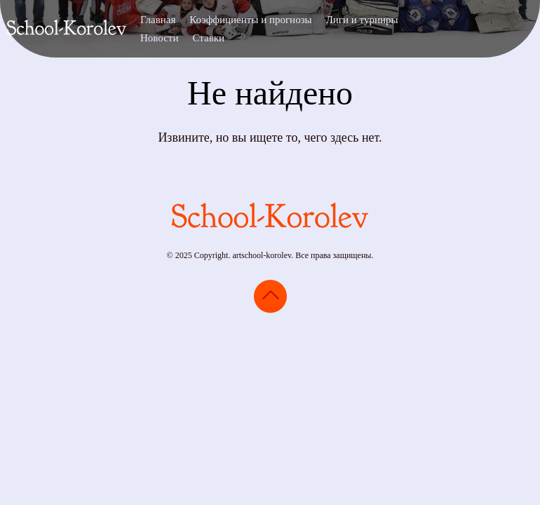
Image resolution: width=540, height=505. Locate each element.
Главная (157, 19)
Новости (159, 37)
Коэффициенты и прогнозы (250, 19)
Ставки (208, 37)
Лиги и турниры (362, 19)
